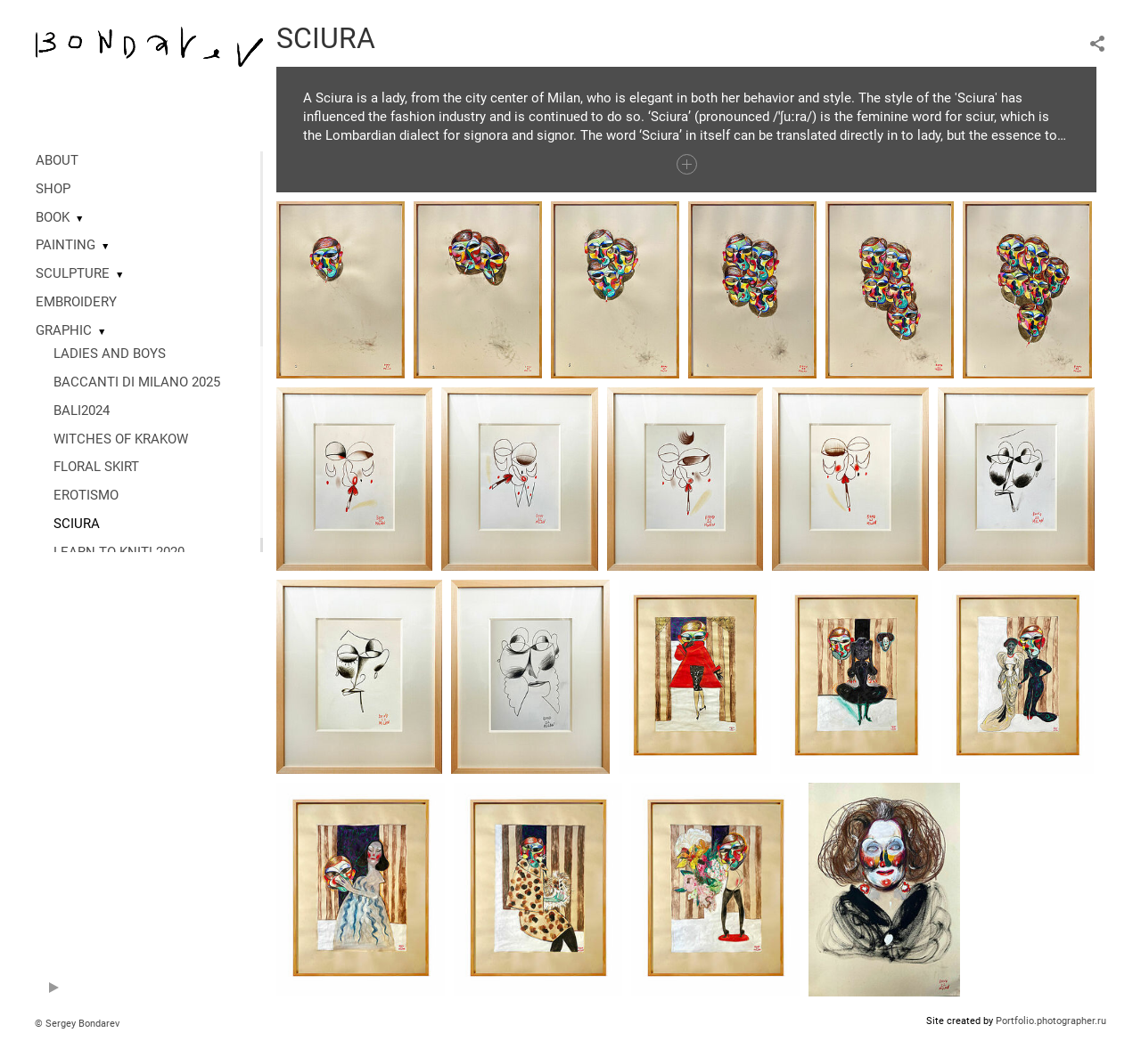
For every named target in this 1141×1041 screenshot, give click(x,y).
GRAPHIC (64, 330)
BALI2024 (81, 411)
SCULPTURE (73, 273)
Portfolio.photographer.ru (1051, 1021)
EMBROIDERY (76, 302)
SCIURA (76, 524)
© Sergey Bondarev (77, 1023)
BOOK (53, 217)
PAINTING (65, 245)
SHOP (53, 189)
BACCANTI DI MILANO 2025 (136, 382)
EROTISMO (86, 495)
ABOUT (57, 160)
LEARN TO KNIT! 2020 (119, 552)
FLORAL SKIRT (96, 467)
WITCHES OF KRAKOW (120, 439)
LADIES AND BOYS (109, 354)
